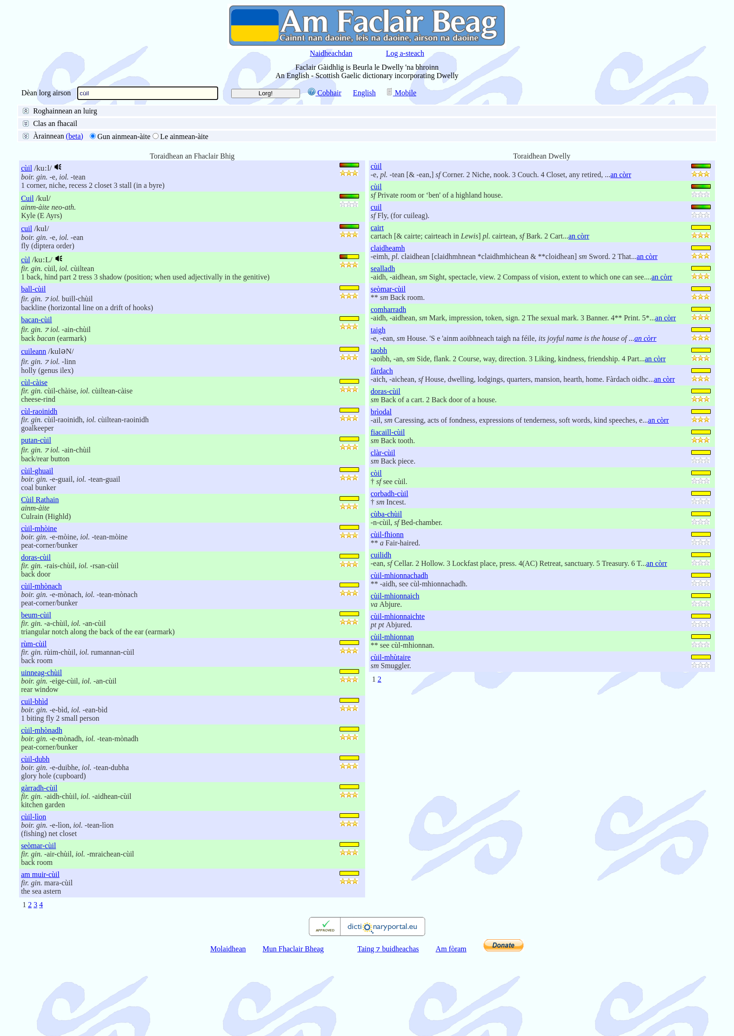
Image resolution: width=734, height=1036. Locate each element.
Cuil (27, 278)
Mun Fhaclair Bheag (293, 1029)
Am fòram (451, 1029)
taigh (378, 410)
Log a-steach (405, 53)
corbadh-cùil (389, 574)
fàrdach (382, 451)
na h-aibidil (160, 156)
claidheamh (388, 328)
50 (68, 191)
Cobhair (324, 93)
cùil (26, 248)
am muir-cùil (40, 954)
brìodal (381, 492)
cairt (377, 308)
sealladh (383, 348)
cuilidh (381, 635)
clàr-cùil (383, 533)
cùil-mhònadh (41, 810)
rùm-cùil (34, 724)
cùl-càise (34, 462)
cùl (25, 340)
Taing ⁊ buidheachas (388, 1029)
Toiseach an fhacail (98, 134)
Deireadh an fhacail (166, 134)
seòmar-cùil (38, 926)
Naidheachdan (331, 53)
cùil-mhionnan (392, 717)
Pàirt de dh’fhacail (232, 134)
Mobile (401, 93)
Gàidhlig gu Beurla (192, 122)
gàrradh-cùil (39, 868)
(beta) (74, 216)
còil (376, 553)
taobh (379, 430)
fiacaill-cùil (388, 512)
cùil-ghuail (37, 551)
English (364, 93)
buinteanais (116, 156)
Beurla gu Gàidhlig (125, 122)
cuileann (33, 431)
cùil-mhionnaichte (398, 696)
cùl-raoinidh (39, 491)
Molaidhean (228, 1029)
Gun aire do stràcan (59, 167)
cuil (26, 308)
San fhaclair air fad (58, 122)
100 (87, 191)
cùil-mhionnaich (395, 676)
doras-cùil (36, 637)
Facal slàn (45, 134)
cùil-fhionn (387, 614)
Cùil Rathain (40, 580)
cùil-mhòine (39, 608)
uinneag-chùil (41, 753)
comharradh (388, 389)
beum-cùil (36, 695)
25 (51, 191)
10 (34, 191)
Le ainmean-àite (184, 216)
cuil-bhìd (34, 781)
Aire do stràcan (121, 167)
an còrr (620, 255)
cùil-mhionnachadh (399, 655)
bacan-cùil (36, 400)
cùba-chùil (386, 594)
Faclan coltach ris (142, 145)
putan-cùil (36, 520)
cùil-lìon (33, 897)
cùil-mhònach (41, 666)
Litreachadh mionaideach (68, 145)
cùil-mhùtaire (391, 737)
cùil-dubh (35, 839)
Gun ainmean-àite (123, 216)
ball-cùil (33, 369)
